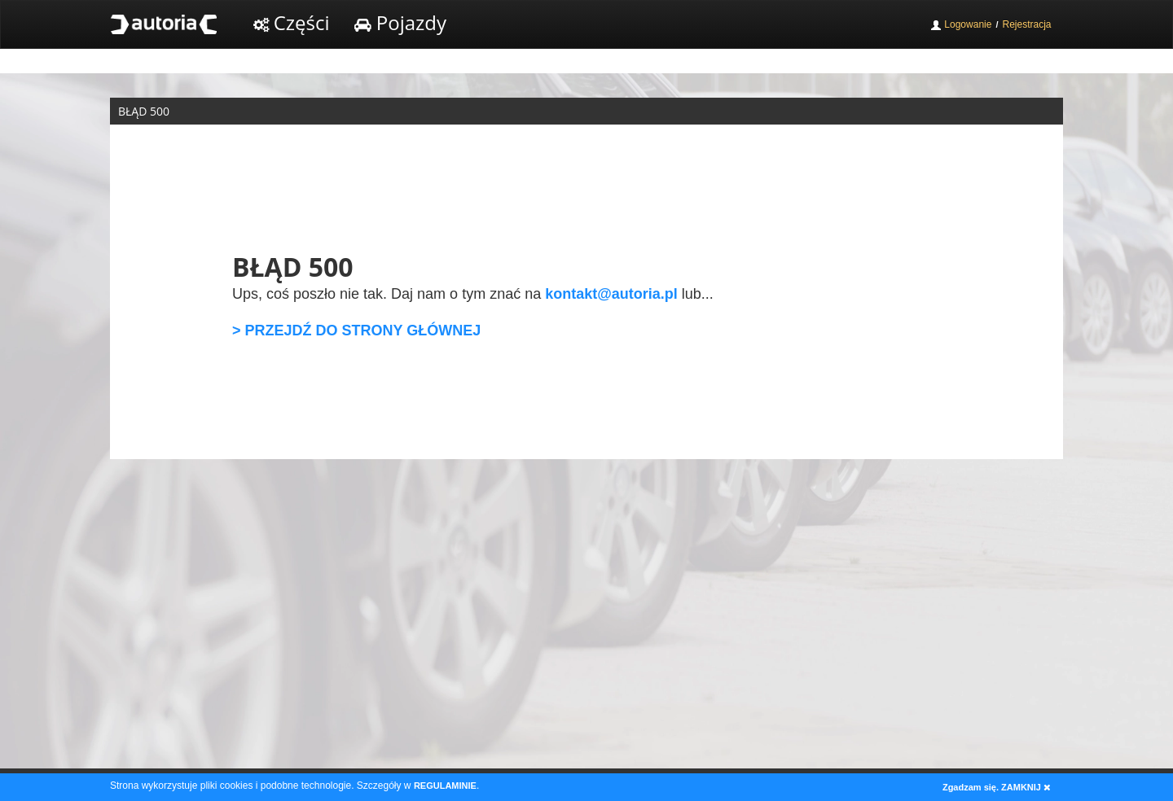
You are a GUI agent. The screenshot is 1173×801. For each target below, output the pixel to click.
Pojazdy (400, 22)
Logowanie (960, 25)
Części (291, 22)
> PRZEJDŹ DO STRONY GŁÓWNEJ (356, 330)
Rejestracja (1026, 24)
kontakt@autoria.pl (611, 294)
